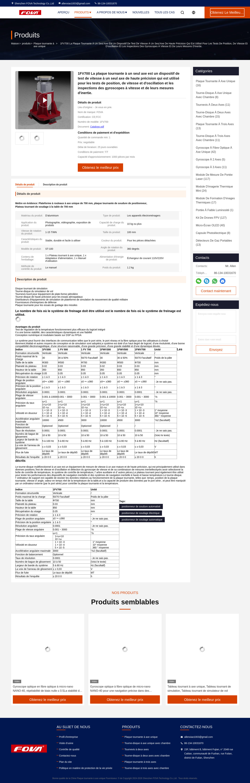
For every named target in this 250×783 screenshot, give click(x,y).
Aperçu (63, 12)
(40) (210, 225)
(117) (214, 176)
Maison (15, 43)
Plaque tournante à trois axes (140, 761)
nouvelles (141, 12)
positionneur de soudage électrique (141, 513)
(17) (215, 200)
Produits (83, 12)
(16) (215, 83)
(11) (213, 104)
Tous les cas (165, 12)
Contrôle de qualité (69, 749)
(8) (213, 95)
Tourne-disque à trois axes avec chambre (146, 768)
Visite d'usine (66, 743)
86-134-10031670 (105, 3)
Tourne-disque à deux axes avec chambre (147, 755)
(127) (211, 217)
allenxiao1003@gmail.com (74, 3)
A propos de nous (112, 12)
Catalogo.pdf (97, 126)
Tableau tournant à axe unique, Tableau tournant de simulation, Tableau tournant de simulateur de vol (199, 688)
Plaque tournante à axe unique (44, 45)
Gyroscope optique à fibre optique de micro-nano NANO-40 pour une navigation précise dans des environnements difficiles (120, 689)
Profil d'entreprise (68, 737)
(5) (210, 159)
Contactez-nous (67, 755)
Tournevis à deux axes (136, 749)
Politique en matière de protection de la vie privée (85, 768)
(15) (213, 114)
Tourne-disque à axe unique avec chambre (147, 743)
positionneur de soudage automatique (142, 519)
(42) (214, 149)
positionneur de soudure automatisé (141, 506)
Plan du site (65, 761)
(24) (214, 188)
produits (26, 43)
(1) (214, 210)
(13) (215, 126)
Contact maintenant (216, 291)
